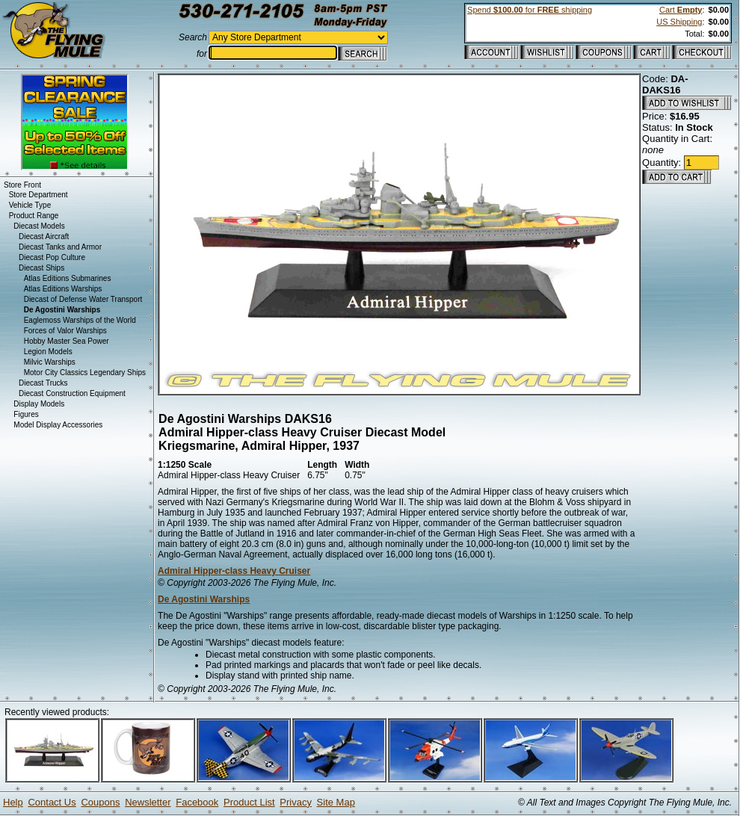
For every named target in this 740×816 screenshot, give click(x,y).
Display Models (38, 404)
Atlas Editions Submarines (67, 278)
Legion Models (48, 351)
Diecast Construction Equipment (72, 393)
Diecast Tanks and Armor (60, 247)
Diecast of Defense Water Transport (83, 299)
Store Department (38, 195)
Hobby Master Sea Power (66, 341)
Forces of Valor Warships (65, 331)
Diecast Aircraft (44, 236)
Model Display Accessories (57, 425)
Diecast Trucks (43, 383)
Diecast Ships (41, 268)
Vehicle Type (30, 205)
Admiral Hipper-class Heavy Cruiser (234, 571)
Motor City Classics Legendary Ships (85, 372)
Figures (25, 414)
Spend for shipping (529, 9)
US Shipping (679, 21)
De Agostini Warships (204, 599)
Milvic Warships (49, 362)
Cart (680, 9)
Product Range (34, 215)
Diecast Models (38, 226)
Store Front (22, 185)
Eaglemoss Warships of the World (80, 320)
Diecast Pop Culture (52, 257)
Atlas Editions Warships (63, 289)
